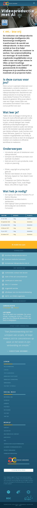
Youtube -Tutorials (10, 386)
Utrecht (16, 308)
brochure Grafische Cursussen (15, 259)
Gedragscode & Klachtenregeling (14, 443)
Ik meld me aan (18, 244)
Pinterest (7, 406)
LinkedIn (6, 403)
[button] (34, 3)
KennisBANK (7, 382)
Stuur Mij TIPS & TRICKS (18, 470)
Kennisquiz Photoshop (11, 376)
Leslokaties (7, 430)
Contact (6, 427)
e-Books (6, 369)
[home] (10, 3)
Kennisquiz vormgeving (11, 379)
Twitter (6, 416)
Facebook (6, 400)
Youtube (6, 413)
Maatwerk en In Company (11, 434)
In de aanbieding (9, 366)
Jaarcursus (7, 437)
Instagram (7, 410)
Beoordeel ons (8, 397)
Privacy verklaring (9, 450)
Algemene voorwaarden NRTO (13, 447)
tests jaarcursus (9, 373)
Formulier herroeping (10, 453)
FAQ (5, 440)
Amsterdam (7, 308)
